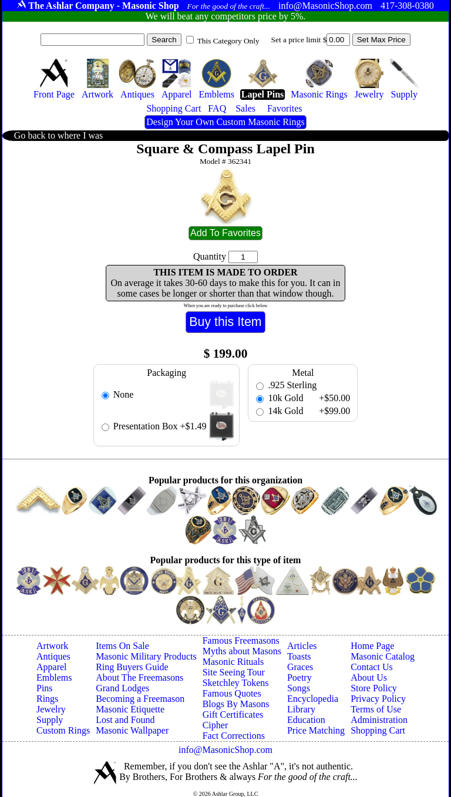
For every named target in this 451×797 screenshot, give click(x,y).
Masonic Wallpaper (132, 730)
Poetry (299, 677)
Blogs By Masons (236, 704)
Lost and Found (125, 720)
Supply (49, 720)
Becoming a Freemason (140, 699)
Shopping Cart (378, 730)
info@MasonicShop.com (225, 750)
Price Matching (316, 730)
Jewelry (51, 709)
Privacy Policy (378, 699)
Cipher (215, 725)
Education (306, 720)
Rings (47, 699)
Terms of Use (376, 709)
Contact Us (372, 667)
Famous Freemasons (241, 640)
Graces (300, 667)
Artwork (52, 646)
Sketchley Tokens (236, 683)
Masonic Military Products (146, 656)
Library (301, 709)
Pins (44, 688)
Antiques (53, 656)
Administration (379, 720)
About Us (369, 677)
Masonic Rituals (233, 662)
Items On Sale (122, 646)
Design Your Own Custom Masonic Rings (225, 122)
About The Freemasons (139, 677)
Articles (302, 646)
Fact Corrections (234, 736)
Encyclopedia (312, 699)
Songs (298, 688)
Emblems (54, 677)
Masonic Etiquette (130, 709)
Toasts (299, 656)
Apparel (51, 667)
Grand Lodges (122, 688)
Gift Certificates (233, 714)
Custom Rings (63, 730)
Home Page (372, 646)
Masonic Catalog (383, 656)
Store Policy (374, 688)
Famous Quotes (232, 693)
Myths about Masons (242, 651)
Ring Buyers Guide (132, 667)
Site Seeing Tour (234, 672)
